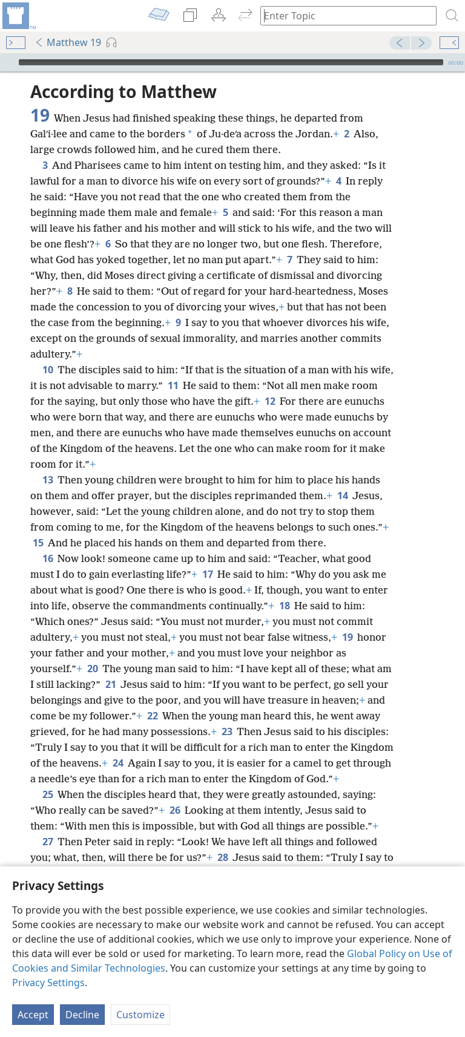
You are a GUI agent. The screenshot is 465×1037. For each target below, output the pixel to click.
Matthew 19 (68, 42)
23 (226, 731)
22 (152, 715)
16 (47, 558)
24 (117, 763)
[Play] (8, 62)
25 (47, 794)
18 (284, 605)
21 (110, 684)
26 (174, 810)
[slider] (231, 62)
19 (347, 637)
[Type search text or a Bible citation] (342, 15)
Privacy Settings (48, 982)
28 (222, 857)
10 (47, 369)
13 (47, 479)
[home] (18, 15)
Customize (140, 1014)
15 (37, 542)
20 (92, 668)
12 (269, 401)
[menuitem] (18, 15)
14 (342, 495)
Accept (33, 1014)
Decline (82, 1014)
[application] (232, 62)
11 (172, 385)
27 (47, 841)
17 (207, 574)
